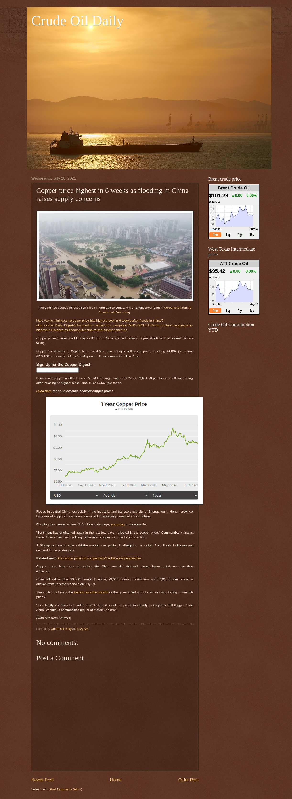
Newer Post (42, 779)
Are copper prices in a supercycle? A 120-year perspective (99, 558)
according (118, 524)
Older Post (188, 779)
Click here (44, 391)
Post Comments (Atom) (66, 789)
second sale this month (91, 592)
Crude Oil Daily (77, 20)
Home (115, 779)
